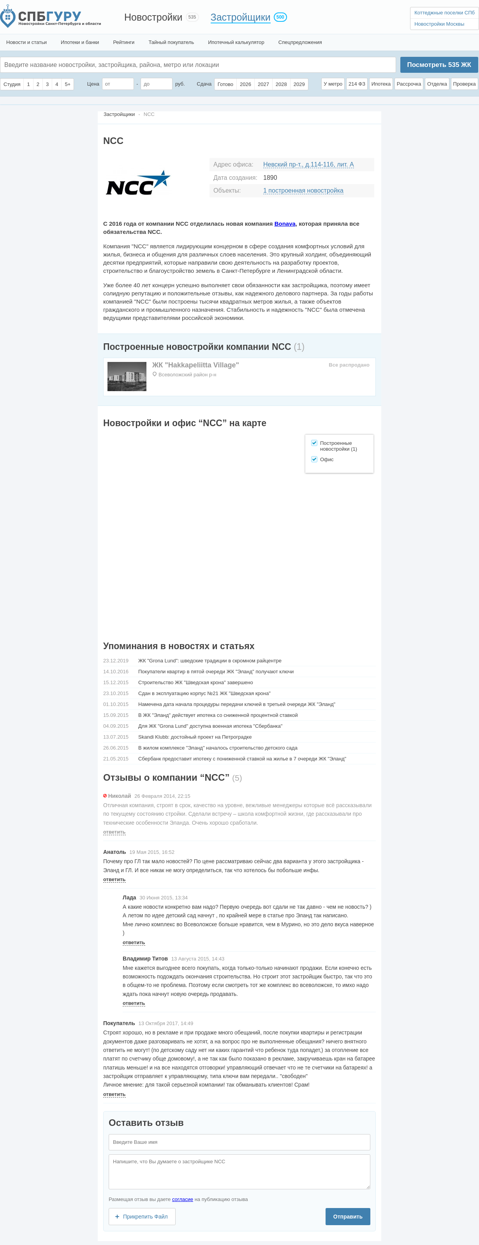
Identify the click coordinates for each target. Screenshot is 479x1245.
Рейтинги (123, 42)
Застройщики (241, 17)
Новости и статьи (26, 42)
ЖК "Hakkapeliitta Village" (195, 365)
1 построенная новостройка (303, 190)
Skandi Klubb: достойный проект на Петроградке (195, 737)
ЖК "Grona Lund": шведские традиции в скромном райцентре (210, 661)
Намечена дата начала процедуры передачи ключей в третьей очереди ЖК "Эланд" (236, 704)
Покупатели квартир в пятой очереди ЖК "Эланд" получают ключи (216, 671)
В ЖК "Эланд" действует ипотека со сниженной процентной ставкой (218, 715)
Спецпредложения (300, 42)
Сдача (204, 84)
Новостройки (153, 17)
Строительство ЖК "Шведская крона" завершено (195, 682)
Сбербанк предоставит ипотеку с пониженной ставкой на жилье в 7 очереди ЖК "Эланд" (242, 759)
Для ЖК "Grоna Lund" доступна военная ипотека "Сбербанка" (210, 726)
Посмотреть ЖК (439, 64)
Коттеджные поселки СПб (444, 13)
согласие (182, 1199)
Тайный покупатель (171, 42)
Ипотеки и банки (80, 42)
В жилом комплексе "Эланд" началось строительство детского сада (218, 748)
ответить (114, 832)
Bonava (285, 223)
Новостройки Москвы (439, 24)
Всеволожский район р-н (187, 375)
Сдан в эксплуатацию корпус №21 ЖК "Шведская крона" (204, 693)
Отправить (348, 1216)
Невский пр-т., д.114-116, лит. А (308, 164)
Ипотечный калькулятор (236, 42)
